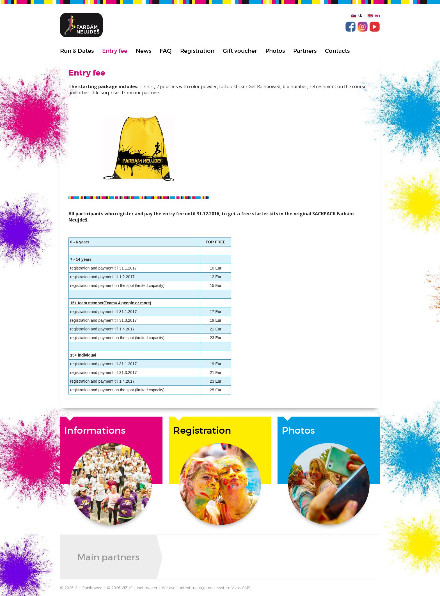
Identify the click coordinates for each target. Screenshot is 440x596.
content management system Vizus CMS (213, 587)
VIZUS (127, 587)
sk (360, 15)
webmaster (147, 587)
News (143, 50)
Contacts (337, 50)
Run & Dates (77, 50)
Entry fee (114, 50)
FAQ (166, 50)
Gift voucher (240, 50)
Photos (275, 50)
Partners (305, 50)
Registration (197, 50)
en (377, 15)
